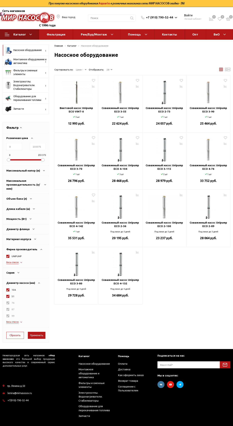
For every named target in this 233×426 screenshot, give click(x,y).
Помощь (134, 34)
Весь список (12, 262)
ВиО (217, 34)
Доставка (124, 369)
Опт (195, 34)
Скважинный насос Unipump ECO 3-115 (164, 167)
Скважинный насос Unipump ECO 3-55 (120, 109)
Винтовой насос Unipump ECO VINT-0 (76, 109)
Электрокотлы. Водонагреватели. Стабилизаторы (25, 85)
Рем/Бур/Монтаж (94, 34)
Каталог (18, 34)
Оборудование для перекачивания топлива (25, 98)
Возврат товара (128, 380)
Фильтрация (56, 34)
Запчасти (25, 109)
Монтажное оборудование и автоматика (25, 61)
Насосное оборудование (25, 50)
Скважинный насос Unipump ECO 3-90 (208, 109)
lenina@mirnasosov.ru (20, 393)
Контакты (169, 34)
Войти (188, 15)
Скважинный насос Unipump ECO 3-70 (76, 167)
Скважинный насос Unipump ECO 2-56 (120, 224)
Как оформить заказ (131, 375)
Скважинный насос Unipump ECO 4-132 (120, 281)
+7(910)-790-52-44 (18, 400)
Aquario (104, 3)
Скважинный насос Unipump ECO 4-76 (208, 167)
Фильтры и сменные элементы (25, 72)
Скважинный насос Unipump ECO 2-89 (208, 224)
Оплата (122, 363)
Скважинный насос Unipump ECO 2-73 (164, 109)
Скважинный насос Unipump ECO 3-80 (76, 281)
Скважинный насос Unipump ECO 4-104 (120, 167)
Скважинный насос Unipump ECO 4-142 (76, 224)
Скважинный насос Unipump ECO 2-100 (164, 224)
